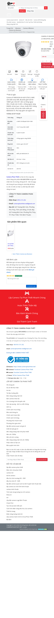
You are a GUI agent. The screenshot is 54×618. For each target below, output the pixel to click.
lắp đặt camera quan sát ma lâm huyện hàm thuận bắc (24, 484)
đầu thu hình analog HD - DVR (16, 478)
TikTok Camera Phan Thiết (20, 375)
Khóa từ (9, 495)
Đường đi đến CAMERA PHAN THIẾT (18, 353)
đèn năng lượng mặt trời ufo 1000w (18, 440)
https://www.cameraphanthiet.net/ (25, 366)
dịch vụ (9, 407)
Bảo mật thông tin (12, 412)
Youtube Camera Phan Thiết (23, 372)
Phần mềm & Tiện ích (13, 443)
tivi (7, 497)
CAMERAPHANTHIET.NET (14, 527)
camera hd (10, 473)
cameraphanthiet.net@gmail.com (24, 203)
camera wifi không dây (40, 20)
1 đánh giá (51, 44)
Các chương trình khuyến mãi (16, 401)
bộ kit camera (11, 475)
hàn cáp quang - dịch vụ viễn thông (18, 404)
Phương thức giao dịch (14, 423)
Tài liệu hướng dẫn (12, 393)
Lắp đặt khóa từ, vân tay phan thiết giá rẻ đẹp (29, 22)
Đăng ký (22, 11)
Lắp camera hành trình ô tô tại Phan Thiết (20, 517)
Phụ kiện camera (11, 22)
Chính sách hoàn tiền (13, 415)
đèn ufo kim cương (12, 437)
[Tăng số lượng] (51, 61)
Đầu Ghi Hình (28, 20)
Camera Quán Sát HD (12, 20)
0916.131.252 (21, 200)
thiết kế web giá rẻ (12, 429)
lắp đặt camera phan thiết (15, 467)
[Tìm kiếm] (46, 7)
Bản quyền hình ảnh (13, 445)
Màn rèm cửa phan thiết (14, 470)
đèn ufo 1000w (11, 434)
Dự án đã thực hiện (13, 388)
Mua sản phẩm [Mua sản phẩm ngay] (46, 64)
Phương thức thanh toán (14, 421)
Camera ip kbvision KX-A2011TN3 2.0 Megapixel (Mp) (10, 245)
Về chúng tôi (10, 385)
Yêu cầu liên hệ (41, 459)
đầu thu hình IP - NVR (13, 481)
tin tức (9, 390)
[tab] (10, 71)
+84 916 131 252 (18, 344)
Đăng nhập (30, 11)
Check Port (10, 503)
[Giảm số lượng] (43, 61)
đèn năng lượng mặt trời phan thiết (18, 432)
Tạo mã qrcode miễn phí (14, 506)
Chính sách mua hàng (13, 410)
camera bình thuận (13, 489)
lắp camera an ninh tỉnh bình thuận (18, 486)
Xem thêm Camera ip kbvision (22, 254)
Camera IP (21, 20)
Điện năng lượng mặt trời (14, 514)
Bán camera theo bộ (13, 399)
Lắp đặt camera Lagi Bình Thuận (17, 500)
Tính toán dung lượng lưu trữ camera (18, 492)
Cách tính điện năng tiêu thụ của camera (19, 508)
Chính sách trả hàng (13, 418)
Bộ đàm (9, 519)
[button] (9, 51)
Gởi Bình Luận (31, 286)
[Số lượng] (46, 61)
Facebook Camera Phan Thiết (23, 369)
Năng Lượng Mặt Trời (12, 24)
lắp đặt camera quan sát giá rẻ (16, 426)
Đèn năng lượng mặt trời (14, 396)
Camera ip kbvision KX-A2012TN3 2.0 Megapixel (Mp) (43, 106)
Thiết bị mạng (11, 511)
